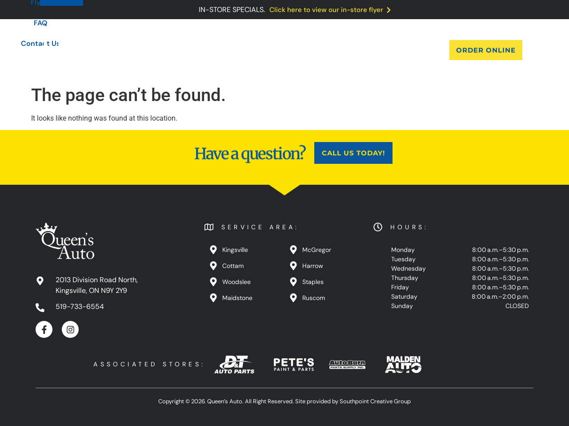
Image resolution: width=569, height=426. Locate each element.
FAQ (333, 50)
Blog (263, 50)
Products (222, 50)
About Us (173, 50)
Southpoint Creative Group (375, 401)
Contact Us (377, 50)
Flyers (298, 50)
